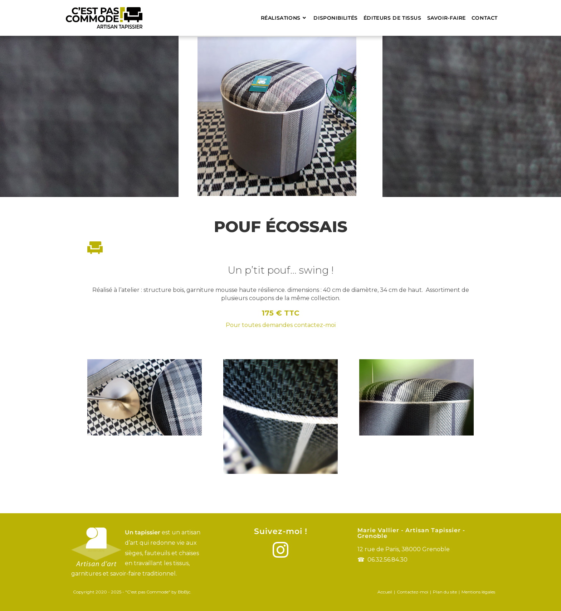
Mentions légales (478, 592)
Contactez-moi (412, 592)
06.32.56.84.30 (387, 559)
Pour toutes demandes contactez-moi (281, 325)
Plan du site (445, 592)
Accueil (384, 592)
